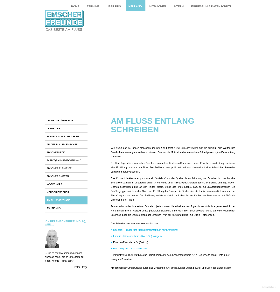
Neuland (135, 6)
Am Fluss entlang (59, 200)
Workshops (54, 184)
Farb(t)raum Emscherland (64, 160)
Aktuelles (53, 128)
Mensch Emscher (58, 192)
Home (75, 6)
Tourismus (54, 208)
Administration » (269, 287)
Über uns (114, 6)
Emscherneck (56, 152)
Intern (178, 6)
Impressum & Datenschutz (211, 6)
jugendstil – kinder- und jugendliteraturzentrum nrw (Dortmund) (145, 230)
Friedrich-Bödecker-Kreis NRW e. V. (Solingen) (137, 236)
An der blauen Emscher (62, 144)
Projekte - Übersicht (60, 120)
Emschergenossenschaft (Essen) (130, 248)
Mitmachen (157, 6)
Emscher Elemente (59, 168)
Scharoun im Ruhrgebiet (63, 136)
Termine (93, 6)
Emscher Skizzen (58, 176)
